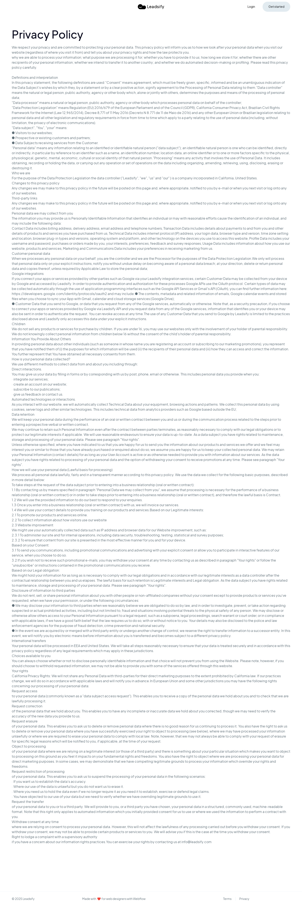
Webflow (139, 899)
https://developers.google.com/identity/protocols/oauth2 (59, 293)
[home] (151, 6)
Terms (227, 899)
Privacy (244, 899)
